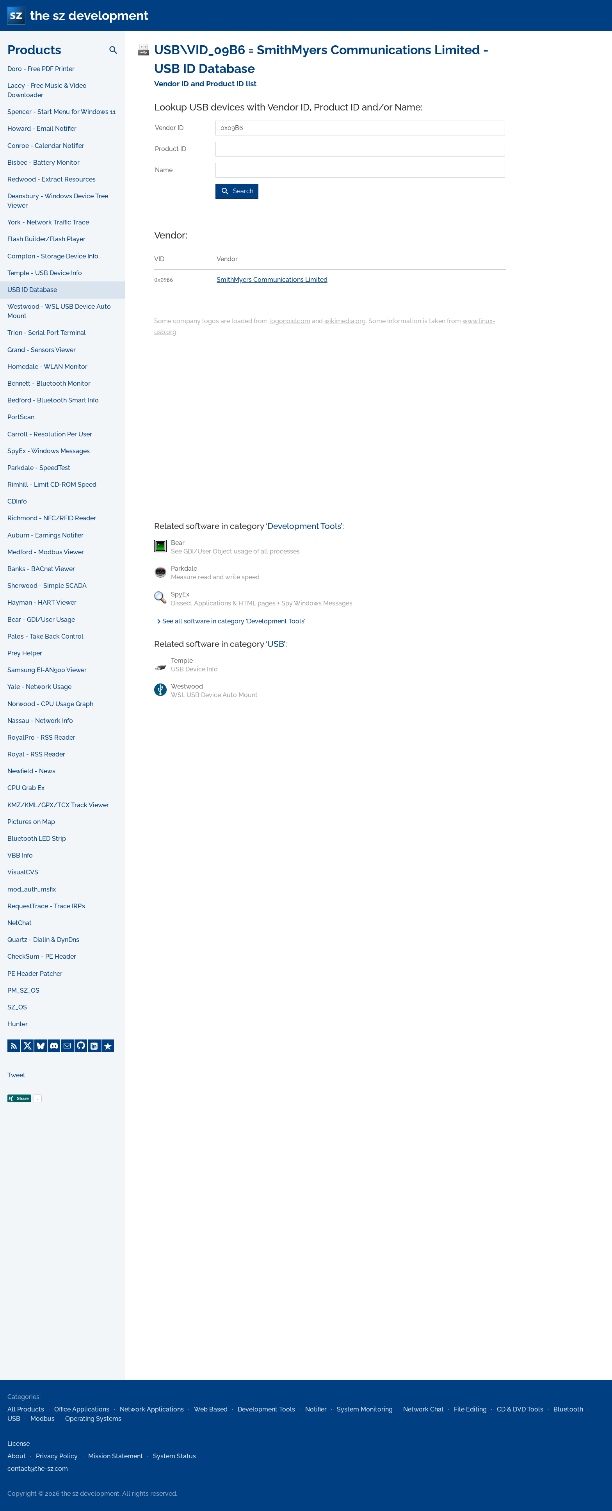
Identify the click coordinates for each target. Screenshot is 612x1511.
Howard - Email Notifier (41, 128)
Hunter (17, 1024)
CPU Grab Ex (25, 788)
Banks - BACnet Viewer (41, 569)
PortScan (20, 417)
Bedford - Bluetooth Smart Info (53, 400)
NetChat (19, 923)
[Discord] (54, 1045)
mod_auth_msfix (31, 889)
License (18, 1443)
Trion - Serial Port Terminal (46, 332)
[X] (27, 1045)
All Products (25, 1409)
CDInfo (17, 501)
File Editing (470, 1409)
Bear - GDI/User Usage (41, 619)
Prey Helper (24, 653)
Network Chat (423, 1409)
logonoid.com (289, 321)
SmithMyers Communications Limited (272, 279)
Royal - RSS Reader (36, 754)
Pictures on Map (31, 822)
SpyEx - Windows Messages (48, 451)
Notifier (316, 1409)
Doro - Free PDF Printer (41, 69)
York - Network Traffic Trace (48, 222)
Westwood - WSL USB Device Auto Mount (59, 311)
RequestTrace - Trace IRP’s (46, 906)
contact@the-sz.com (37, 1468)
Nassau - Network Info (40, 720)
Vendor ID (169, 128)
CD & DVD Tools (520, 1409)
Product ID (170, 149)
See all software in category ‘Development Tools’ (229, 621)
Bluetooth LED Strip (36, 838)
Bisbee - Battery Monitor (43, 162)
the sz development (89, 15)
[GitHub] (81, 1045)
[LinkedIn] (94, 1045)
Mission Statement (115, 1456)
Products (34, 50)
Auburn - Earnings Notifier (45, 535)
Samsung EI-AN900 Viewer (47, 670)
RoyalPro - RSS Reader (41, 737)
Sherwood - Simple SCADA (47, 585)
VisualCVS (22, 872)
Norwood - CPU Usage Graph (50, 704)
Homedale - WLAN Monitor (47, 366)
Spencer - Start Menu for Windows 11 (61, 112)
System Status (174, 1456)
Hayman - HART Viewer (41, 602)
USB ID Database (32, 290)
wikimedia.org (345, 321)
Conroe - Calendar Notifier (45, 145)
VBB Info (20, 855)
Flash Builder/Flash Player (46, 239)
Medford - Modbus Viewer (45, 552)
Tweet (16, 1075)
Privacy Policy (57, 1456)
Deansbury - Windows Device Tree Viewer (57, 200)
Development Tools (304, 526)
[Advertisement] (62, 1253)
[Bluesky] (40, 1045)
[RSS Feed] (13, 1045)
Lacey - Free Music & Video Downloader (47, 90)
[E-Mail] (67, 1045)
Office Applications (81, 1409)
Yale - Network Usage (39, 687)
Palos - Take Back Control (45, 636)
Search (237, 191)
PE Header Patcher (34, 973)
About (16, 1456)
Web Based (211, 1409)
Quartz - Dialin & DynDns (43, 939)
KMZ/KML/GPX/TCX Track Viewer (58, 805)
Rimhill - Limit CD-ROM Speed (51, 484)
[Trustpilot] (107, 1045)
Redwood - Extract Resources (51, 179)
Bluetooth (568, 1409)
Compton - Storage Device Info (52, 256)
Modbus (42, 1418)
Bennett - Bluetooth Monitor (49, 383)
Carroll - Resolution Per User (49, 434)
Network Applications (152, 1409)
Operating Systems (93, 1418)
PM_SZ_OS (23, 990)
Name (164, 170)
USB (275, 644)
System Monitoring (365, 1409)
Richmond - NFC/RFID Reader (51, 518)
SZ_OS (17, 1007)
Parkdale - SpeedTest (38, 468)
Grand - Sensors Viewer (41, 350)
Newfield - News (31, 771)
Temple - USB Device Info (44, 273)
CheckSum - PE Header (41, 956)
